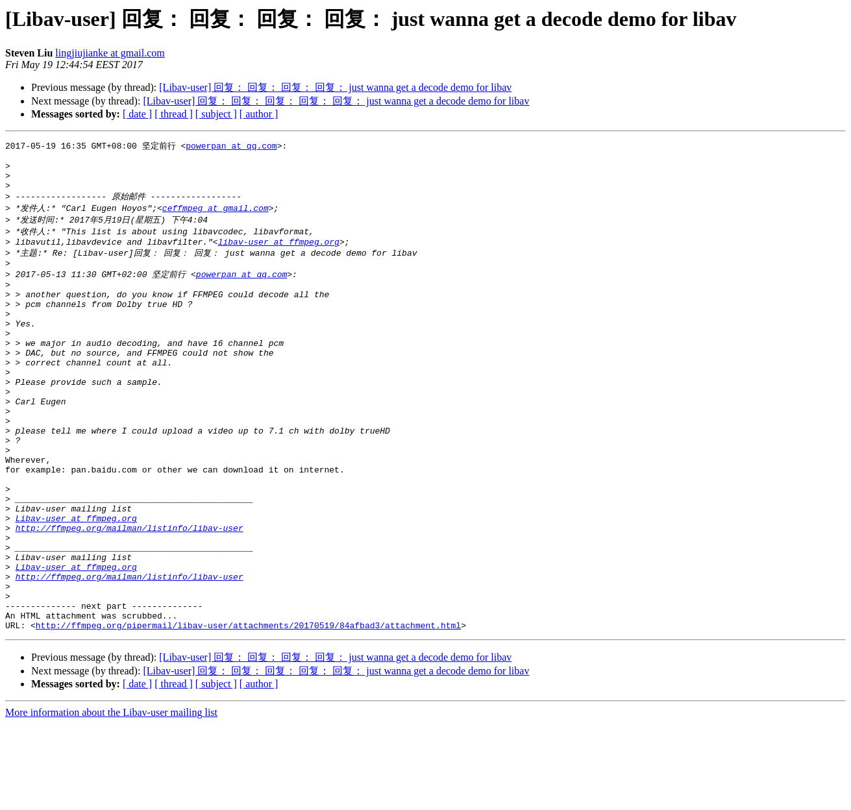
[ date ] (137, 113)
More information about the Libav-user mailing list (111, 798)
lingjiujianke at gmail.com (109, 52)
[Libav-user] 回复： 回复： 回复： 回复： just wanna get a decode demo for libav (335, 87)
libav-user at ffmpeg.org (278, 254)
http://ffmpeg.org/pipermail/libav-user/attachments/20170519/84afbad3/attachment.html (248, 711)
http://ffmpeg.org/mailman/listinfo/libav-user (129, 594)
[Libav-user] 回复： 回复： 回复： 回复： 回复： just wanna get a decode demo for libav (336, 100)
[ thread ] (173, 113)
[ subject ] (216, 113)
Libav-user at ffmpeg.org (76, 583)
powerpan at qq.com (231, 146)
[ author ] (259, 113)
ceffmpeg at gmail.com (215, 217)
